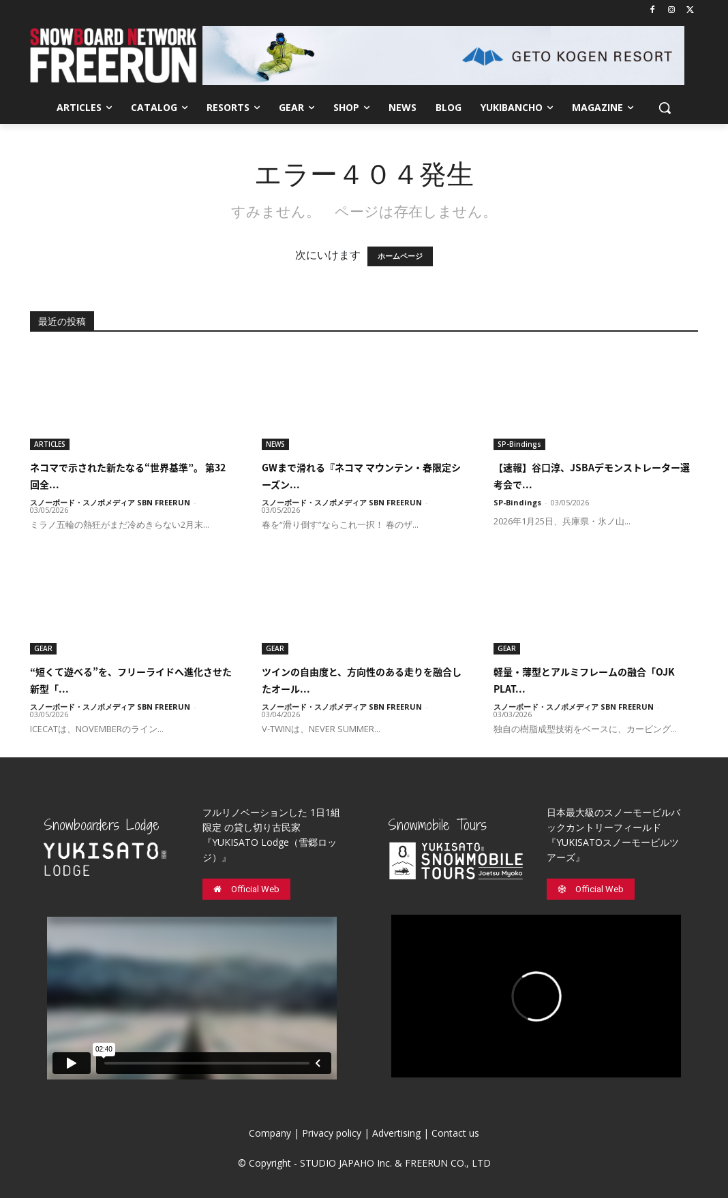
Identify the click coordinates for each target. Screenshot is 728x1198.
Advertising (396, 1132)
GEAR (43, 648)
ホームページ (400, 256)
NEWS (275, 444)
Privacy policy (331, 1132)
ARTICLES (49, 444)
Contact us (455, 1132)
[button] (664, 107)
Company (270, 1132)
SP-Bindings (519, 444)
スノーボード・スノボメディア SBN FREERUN (110, 502)
